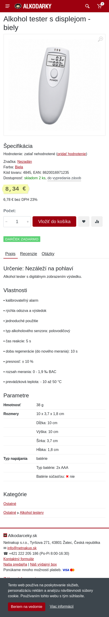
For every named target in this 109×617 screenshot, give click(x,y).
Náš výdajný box (43, 564)
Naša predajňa (15, 564)
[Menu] (7, 6)
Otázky (48, 253)
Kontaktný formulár (18, 559)
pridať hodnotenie (71, 154)
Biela (19, 167)
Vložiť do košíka (54, 221)
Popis (10, 253)
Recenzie (28, 253)
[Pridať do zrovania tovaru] (97, 221)
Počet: (9, 211)
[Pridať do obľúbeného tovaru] (83, 221)
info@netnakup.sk (21, 548)
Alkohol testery (32, 513)
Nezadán (24, 162)
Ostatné (9, 504)
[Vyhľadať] (87, 6)
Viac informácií (62, 606)
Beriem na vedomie (26, 607)
